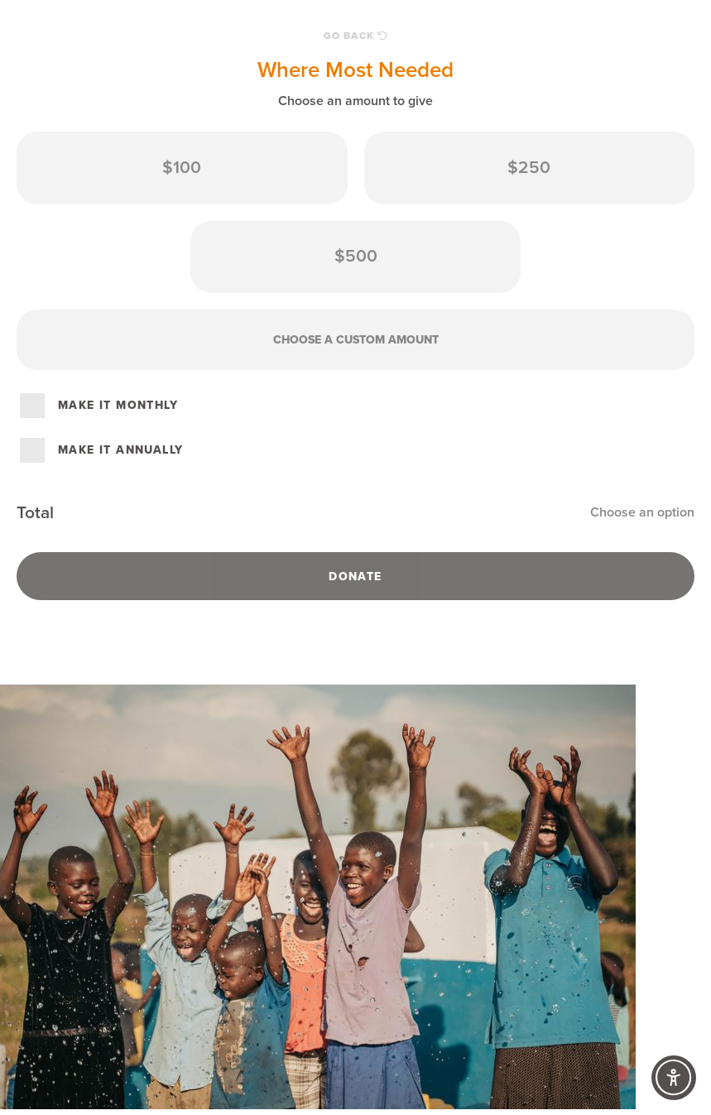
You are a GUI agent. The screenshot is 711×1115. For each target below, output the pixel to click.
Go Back (356, 35)
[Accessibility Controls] (673, 1077)
